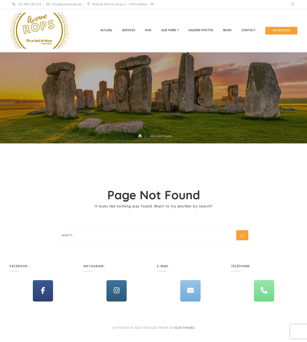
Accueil (106, 30)
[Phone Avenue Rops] (264, 290)
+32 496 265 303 (26, 4)
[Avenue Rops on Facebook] (43, 290)
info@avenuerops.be (64, 4)
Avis (148, 30)
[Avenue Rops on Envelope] (190, 290)
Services (128, 30)
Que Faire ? (170, 30)
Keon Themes (184, 328)
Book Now (281, 30)
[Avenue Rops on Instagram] (116, 290)
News (227, 30)
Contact (248, 30)
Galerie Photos (200, 30)
